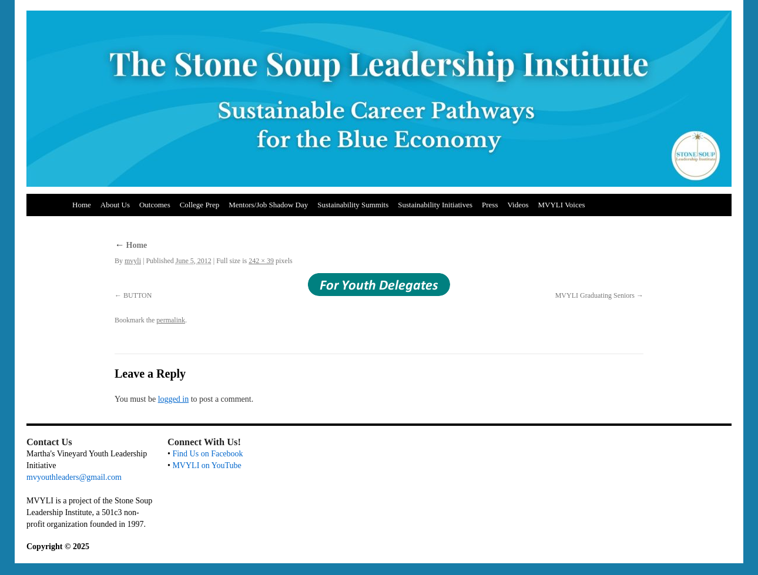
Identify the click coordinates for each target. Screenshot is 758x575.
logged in (173, 399)
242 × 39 (261, 261)
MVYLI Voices (561, 204)
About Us (115, 204)
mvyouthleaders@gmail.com (74, 477)
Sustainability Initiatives (435, 204)
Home (81, 204)
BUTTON (137, 295)
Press (490, 204)
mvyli (133, 261)
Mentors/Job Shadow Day (268, 204)
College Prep (200, 204)
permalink (170, 320)
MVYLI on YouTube (206, 465)
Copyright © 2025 (57, 546)
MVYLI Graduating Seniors (595, 295)
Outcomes (154, 204)
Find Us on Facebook (207, 453)
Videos (517, 204)
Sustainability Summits (352, 204)
